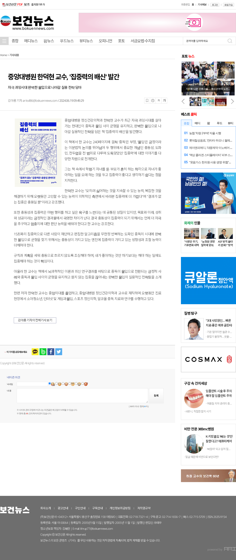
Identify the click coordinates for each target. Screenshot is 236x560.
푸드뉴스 (67, 40)
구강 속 (195, 383)
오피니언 (105, 40)
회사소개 (45, 508)
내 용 (9, 390)
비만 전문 (199, 428)
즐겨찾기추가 (38, 4)
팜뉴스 (48, 40)
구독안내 (97, 508)
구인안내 (80, 508)
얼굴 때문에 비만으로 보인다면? (202, 457)
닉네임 (10, 384)
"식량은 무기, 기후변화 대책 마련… (191, 245)
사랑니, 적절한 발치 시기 (198, 411)
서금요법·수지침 (143, 40)
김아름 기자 (15, 100)
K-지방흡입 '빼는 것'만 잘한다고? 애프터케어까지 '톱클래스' (219, 441)
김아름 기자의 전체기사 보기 (35, 320)
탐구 (190, 313)
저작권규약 (143, 508)
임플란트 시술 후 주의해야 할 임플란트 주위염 (219, 396)
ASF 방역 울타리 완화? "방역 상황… (225, 245)
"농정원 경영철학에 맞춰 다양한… (208, 245)
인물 (192, 222)
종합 (15, 40)
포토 (121, 40)
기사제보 (202, 4)
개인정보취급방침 (120, 508)
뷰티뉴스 (86, 40)
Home (3, 55)
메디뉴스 (31, 40)
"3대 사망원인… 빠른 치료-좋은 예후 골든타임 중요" (219, 325)
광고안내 (63, 508)
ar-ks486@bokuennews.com (40, 100)
